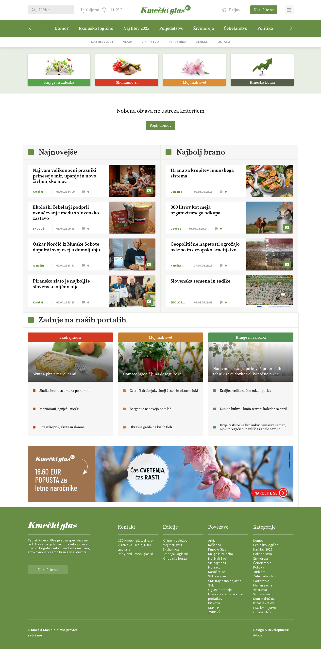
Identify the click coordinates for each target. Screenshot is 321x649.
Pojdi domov (160, 125)
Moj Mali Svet (217, 558)
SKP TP (213, 607)
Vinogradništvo (264, 594)
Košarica (214, 545)
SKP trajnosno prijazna (224, 581)
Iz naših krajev (263, 603)
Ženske (202, 41)
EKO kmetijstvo (264, 607)
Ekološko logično (96, 28)
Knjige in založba (175, 540)
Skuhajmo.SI (217, 563)
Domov (61, 28)
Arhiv (212, 540)
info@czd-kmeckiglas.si (135, 554)
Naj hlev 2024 (102, 41)
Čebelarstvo (235, 28)
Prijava (232, 10)
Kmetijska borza (175, 558)
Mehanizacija (262, 585)
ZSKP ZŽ (214, 612)
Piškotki (214, 603)
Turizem (259, 572)
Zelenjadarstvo (264, 576)
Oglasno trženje (220, 589)
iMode (257, 635)
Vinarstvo (150, 41)
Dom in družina (264, 598)
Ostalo (224, 41)
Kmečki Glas (217, 549)
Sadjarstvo (261, 581)
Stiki (211, 585)
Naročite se (264, 9)
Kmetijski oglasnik (176, 554)
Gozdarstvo (262, 612)
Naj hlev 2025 (136, 28)
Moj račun (215, 567)
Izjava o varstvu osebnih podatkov (226, 596)
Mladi (127, 41)
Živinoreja (203, 28)
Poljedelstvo (171, 28)
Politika (265, 28)
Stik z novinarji (218, 576)
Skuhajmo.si (171, 549)
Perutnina (177, 41)
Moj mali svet (172, 545)
